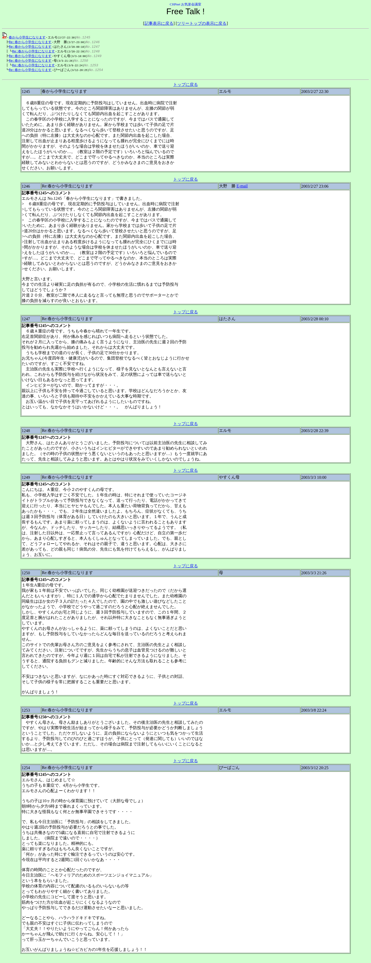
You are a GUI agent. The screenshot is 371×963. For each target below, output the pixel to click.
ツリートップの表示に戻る (201, 23)
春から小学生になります (27, 37)
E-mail (242, 188)
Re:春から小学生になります (28, 42)
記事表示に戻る (159, 23)
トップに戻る (185, 87)
